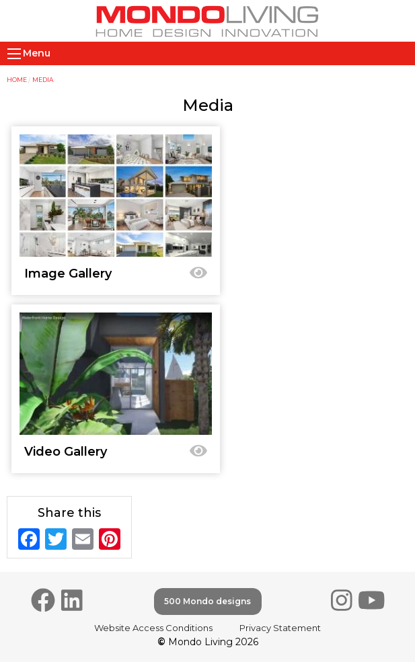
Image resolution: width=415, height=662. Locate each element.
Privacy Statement (280, 627)
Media (42, 79)
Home (17, 79)
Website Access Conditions (153, 627)
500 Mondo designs (207, 601)
